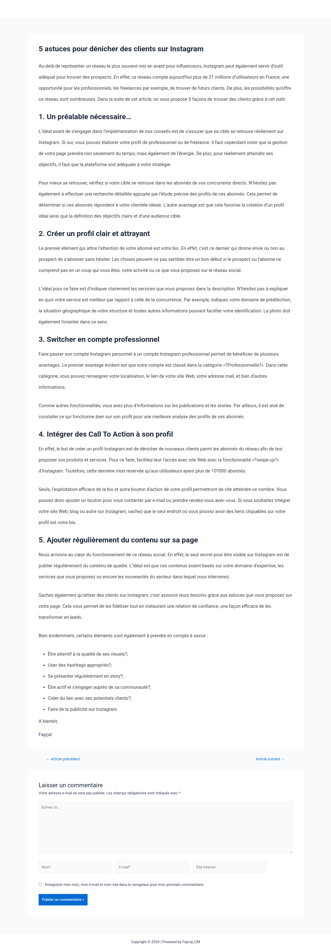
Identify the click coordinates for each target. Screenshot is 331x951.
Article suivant (270, 759)
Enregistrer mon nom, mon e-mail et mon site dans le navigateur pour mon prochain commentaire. (124, 886)
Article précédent (63, 759)
